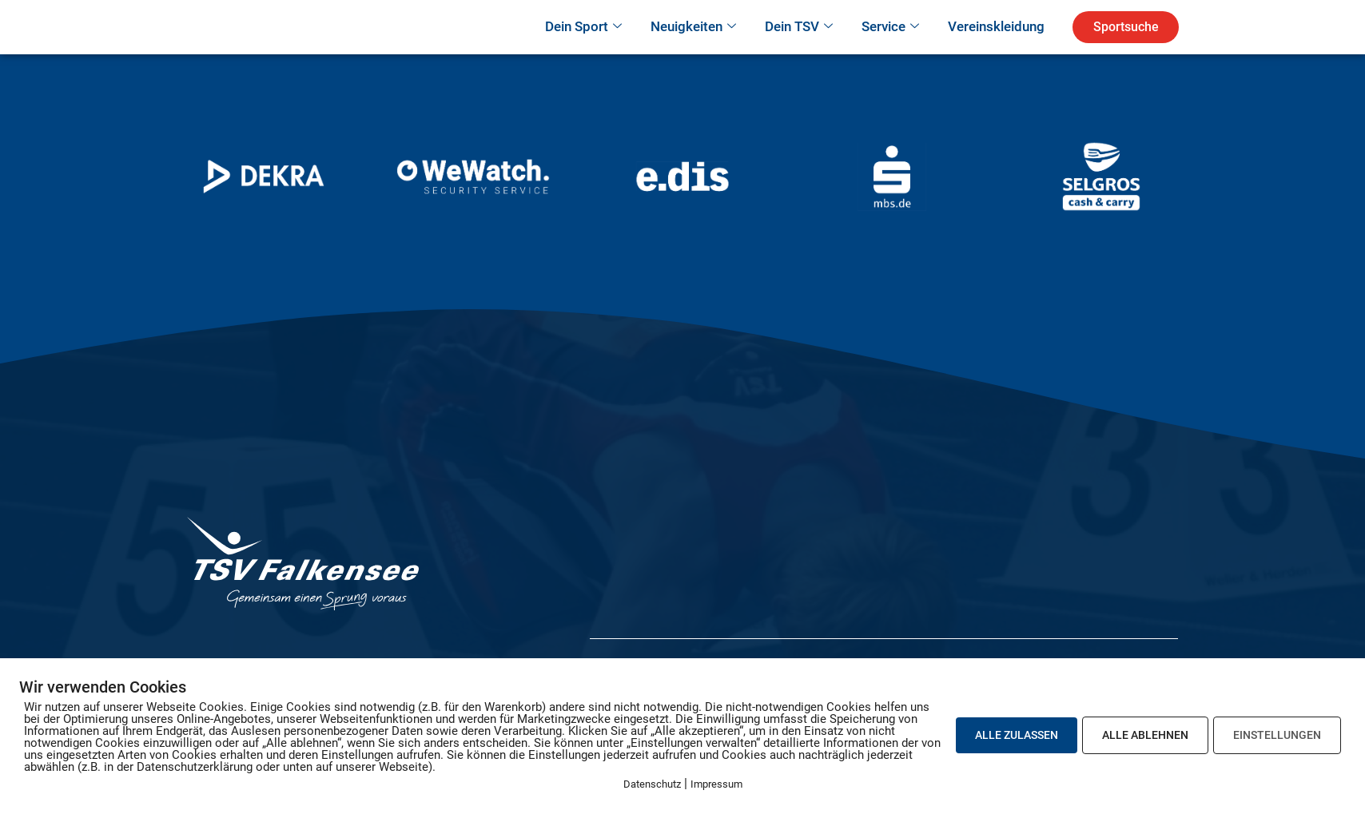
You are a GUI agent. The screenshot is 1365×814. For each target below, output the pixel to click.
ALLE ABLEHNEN (1145, 735)
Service (890, 49)
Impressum (716, 784)
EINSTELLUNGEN (1277, 735)
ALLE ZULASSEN (1016, 735)
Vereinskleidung (996, 49)
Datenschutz (652, 784)
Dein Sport (583, 49)
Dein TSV (799, 49)
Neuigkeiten (693, 49)
